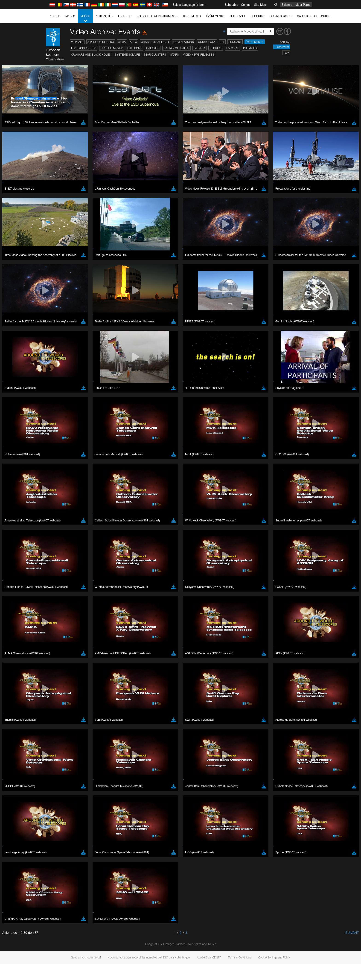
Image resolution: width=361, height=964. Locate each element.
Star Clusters (155, 54)
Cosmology (207, 42)
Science (287, 4)
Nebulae (216, 48)
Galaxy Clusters (176, 48)
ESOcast (235, 42)
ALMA (122, 42)
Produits (257, 16)
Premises (250, 48)
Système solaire (127, 54)
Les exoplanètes (83, 48)
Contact (246, 4)
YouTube (46, 885)
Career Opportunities (313, 16)
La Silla (199, 48)
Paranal (232, 48)
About (54, 16)
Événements (215, 16)
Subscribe (231, 4)
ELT (222, 42)
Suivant (352, 932)
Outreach (237, 16)
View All (77, 42)
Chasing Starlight (155, 42)
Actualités (104, 16)
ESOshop (124, 16)
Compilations (183, 42)
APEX (133, 42)
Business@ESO (280, 16)
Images (70, 16)
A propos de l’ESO (100, 42)
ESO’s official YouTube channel (144, 885)
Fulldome (134, 48)
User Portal (303, 4)
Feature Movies (111, 48)
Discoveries (192, 16)
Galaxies (152, 48)
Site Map (260, 4)
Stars (174, 54)
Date (286, 53)
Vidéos (85, 18)
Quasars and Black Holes (91, 54)
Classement (281, 47)
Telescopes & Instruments (157, 16)
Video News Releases (198, 54)
